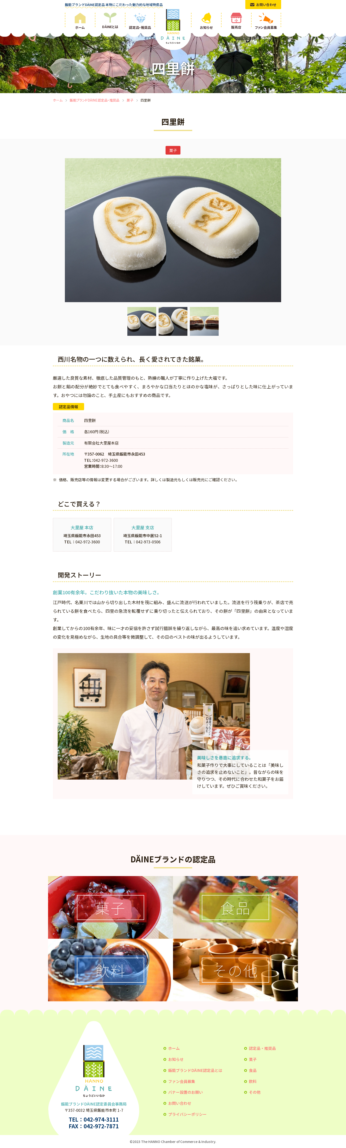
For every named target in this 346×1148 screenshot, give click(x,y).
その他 (254, 1092)
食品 (253, 1070)
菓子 (130, 100)
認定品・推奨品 (262, 1048)
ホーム (57, 100)
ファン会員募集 (181, 1081)
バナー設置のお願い (185, 1092)
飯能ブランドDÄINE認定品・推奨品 (94, 100)
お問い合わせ (179, 1103)
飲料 (253, 1081)
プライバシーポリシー (187, 1114)
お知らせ (176, 1059)
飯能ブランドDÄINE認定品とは (195, 1070)
